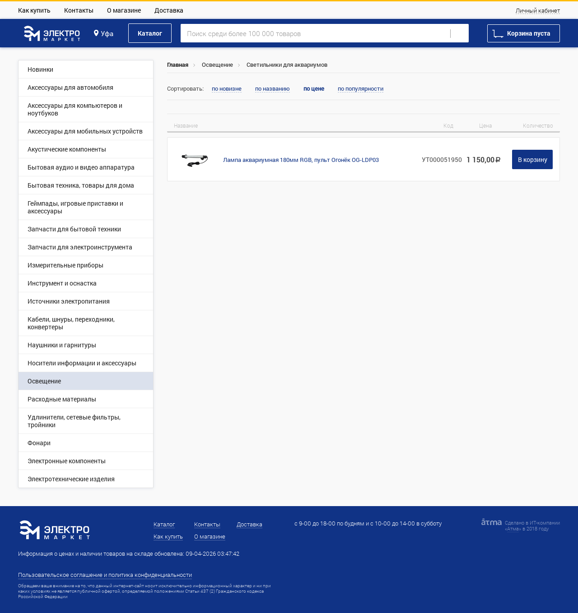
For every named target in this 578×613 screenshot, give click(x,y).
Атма (513, 528)
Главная (177, 64)
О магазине (124, 10)
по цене (313, 88)
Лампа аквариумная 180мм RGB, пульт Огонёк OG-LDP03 (301, 160)
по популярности (360, 88)
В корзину (532, 159)
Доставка (168, 10)
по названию (272, 88)
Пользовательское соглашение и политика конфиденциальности (105, 575)
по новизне (227, 88)
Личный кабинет (538, 11)
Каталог (150, 33)
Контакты (78, 10)
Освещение (217, 64)
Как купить (34, 10)
